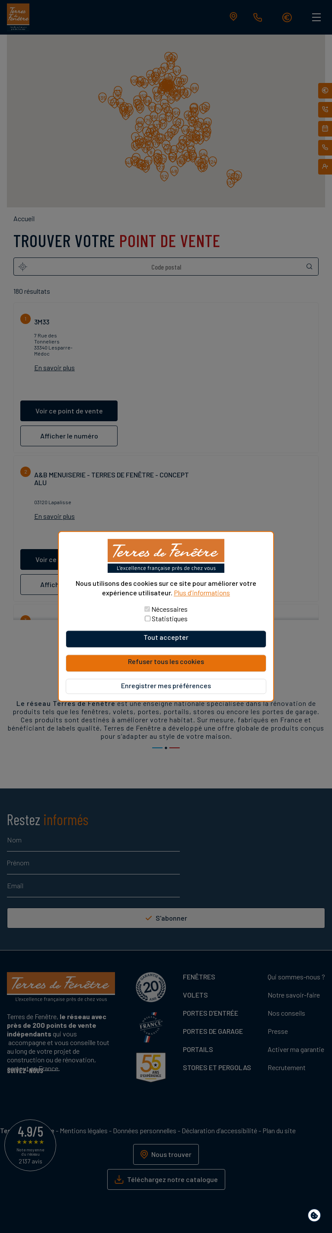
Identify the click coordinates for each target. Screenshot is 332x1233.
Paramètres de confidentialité (316, 1216)
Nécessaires (169, 609)
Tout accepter (166, 637)
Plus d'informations (202, 592)
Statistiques (170, 619)
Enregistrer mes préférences (166, 686)
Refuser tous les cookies (166, 662)
